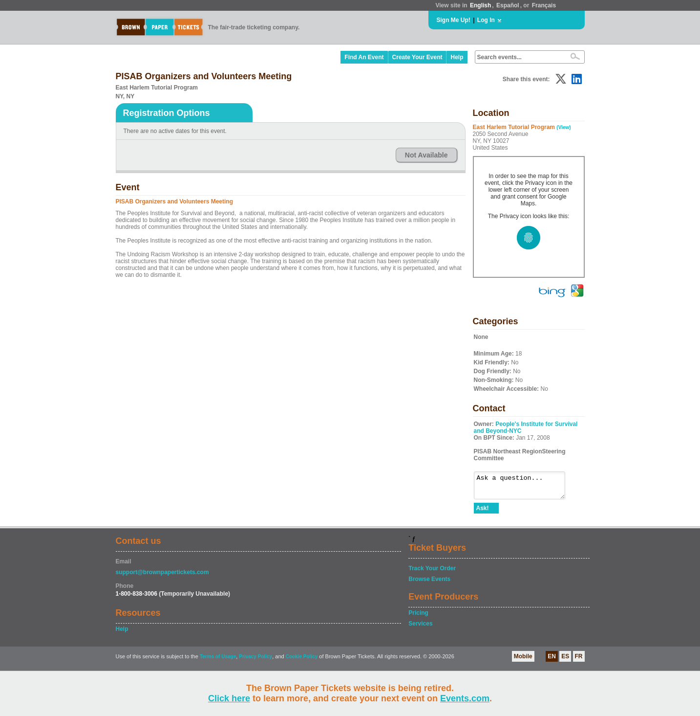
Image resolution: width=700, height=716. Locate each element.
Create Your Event (417, 57)
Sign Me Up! (453, 20)
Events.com (464, 698)
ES (565, 660)
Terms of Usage (218, 661)
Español (507, 5)
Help (456, 57)
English (480, 5)
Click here (229, 698)
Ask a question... (524, 487)
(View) (563, 127)
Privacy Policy (255, 661)
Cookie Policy (302, 661)
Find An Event (363, 57)
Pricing (418, 617)
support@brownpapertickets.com (162, 576)
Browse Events (429, 583)
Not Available (426, 155)
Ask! (482, 512)
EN (552, 660)
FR (579, 660)
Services (420, 628)
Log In (486, 20)
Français (544, 5)
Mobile (523, 660)
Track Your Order (432, 572)
